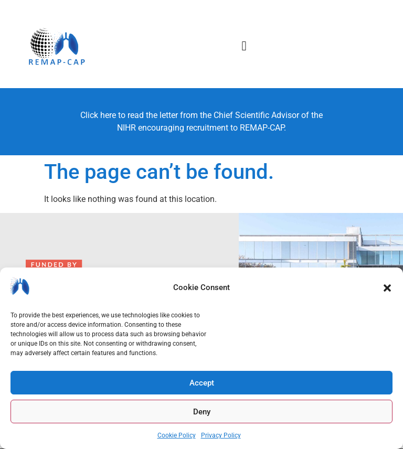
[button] (387, 288)
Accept (201, 383)
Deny (201, 411)
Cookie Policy (176, 435)
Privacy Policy (221, 435)
